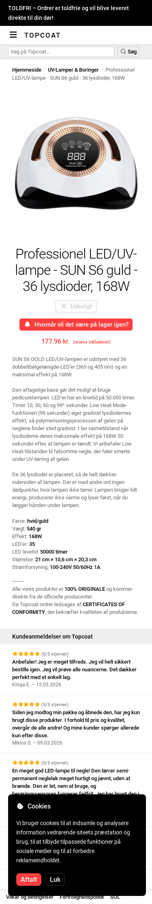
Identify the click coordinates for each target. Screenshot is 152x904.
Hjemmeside (26, 70)
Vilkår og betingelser (30, 897)
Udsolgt (76, 306)
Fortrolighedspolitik (82, 897)
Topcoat (42, 35)
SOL (115, 897)
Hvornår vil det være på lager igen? (76, 324)
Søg (128, 52)
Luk (55, 879)
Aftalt (29, 879)
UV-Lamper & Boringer (73, 70)
